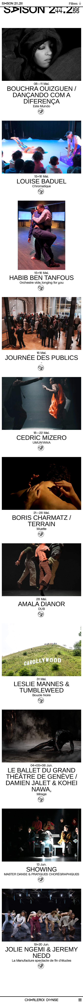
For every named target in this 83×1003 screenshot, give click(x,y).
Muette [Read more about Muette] (41, 529)
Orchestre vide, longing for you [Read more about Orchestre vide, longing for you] (41, 282)
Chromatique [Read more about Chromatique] (41, 186)
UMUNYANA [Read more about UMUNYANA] (41, 442)
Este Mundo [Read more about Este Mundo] (41, 106)
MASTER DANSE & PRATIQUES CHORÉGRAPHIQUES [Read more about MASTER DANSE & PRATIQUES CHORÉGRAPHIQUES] (41, 874)
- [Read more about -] (41, 362)
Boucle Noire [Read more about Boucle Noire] (41, 695)
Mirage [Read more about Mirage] (41, 794)
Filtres (73, 3)
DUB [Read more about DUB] (41, 609)
